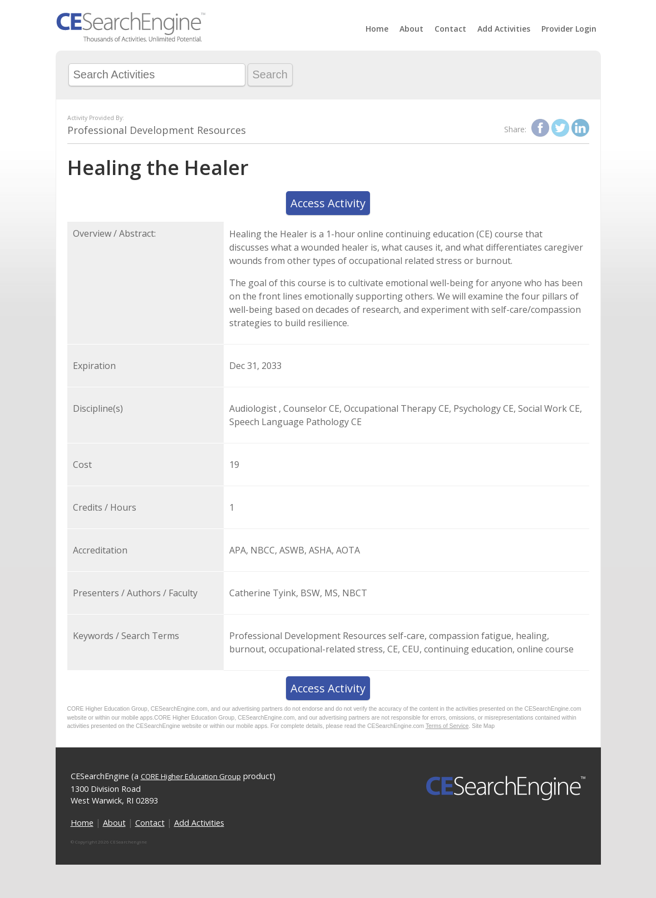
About (411, 28)
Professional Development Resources (156, 130)
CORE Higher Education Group (191, 776)
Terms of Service (447, 726)
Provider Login (568, 28)
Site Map (483, 726)
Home (377, 28)
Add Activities (503, 28)
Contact (450, 28)
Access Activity (328, 203)
